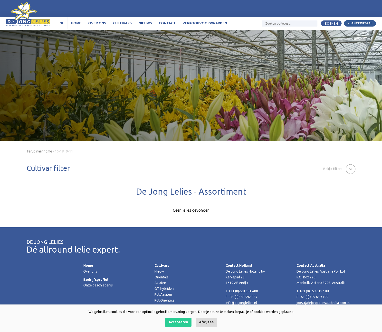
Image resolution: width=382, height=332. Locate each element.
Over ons (97, 23)
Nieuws (145, 23)
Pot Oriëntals (164, 300)
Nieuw (159, 271)
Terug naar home (39, 151)
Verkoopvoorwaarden (204, 23)
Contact (167, 23)
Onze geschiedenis (98, 285)
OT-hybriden (164, 289)
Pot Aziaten (163, 294)
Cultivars (122, 23)
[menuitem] (61, 23)
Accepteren (178, 322)
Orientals (161, 277)
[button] (339, 168)
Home (76, 23)
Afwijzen (206, 322)
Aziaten (160, 283)
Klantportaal (360, 23)
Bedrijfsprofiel (95, 280)
